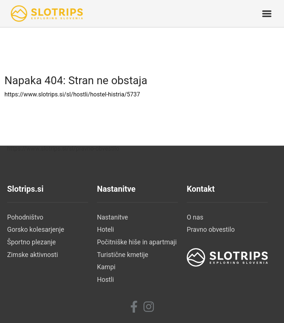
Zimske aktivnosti (32, 254)
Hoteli (105, 229)
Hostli (105, 279)
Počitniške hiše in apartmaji (137, 242)
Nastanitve (112, 217)
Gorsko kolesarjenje (35, 229)
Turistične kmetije (122, 254)
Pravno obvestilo (211, 229)
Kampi (106, 267)
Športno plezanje (31, 242)
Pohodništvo (25, 217)
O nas (195, 217)
